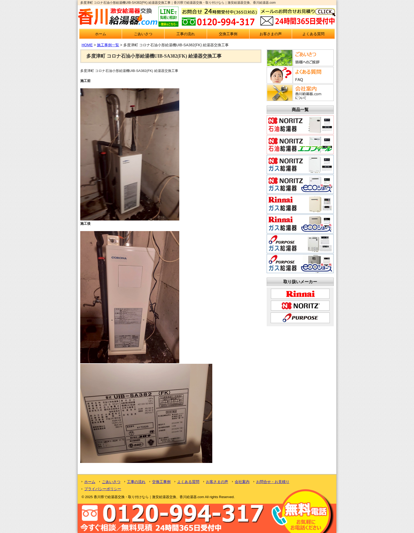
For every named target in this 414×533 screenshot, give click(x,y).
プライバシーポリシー (102, 489)
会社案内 (242, 482)
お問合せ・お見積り (272, 482)
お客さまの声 (271, 34)
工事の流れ (185, 34)
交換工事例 (228, 34)
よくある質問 (313, 34)
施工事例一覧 (108, 45)
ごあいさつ (143, 34)
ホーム (100, 34)
